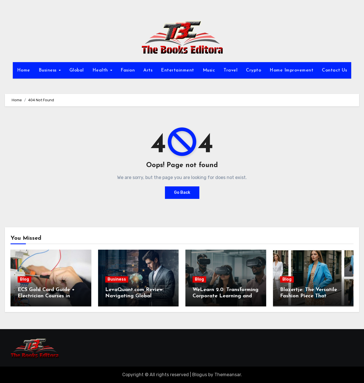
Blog (24, 279)
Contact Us (334, 70)
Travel (230, 70)
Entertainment (177, 70)
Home (23, 70)
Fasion (128, 70)
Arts (147, 70)
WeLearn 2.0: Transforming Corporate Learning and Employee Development (225, 296)
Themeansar (227, 374)
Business (48, 70)
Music (209, 70)
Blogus (199, 374)
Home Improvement (291, 70)
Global (76, 70)
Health (101, 70)
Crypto (253, 70)
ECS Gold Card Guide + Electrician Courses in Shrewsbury (46, 296)
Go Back (182, 192)
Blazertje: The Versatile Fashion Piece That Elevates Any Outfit (308, 296)
